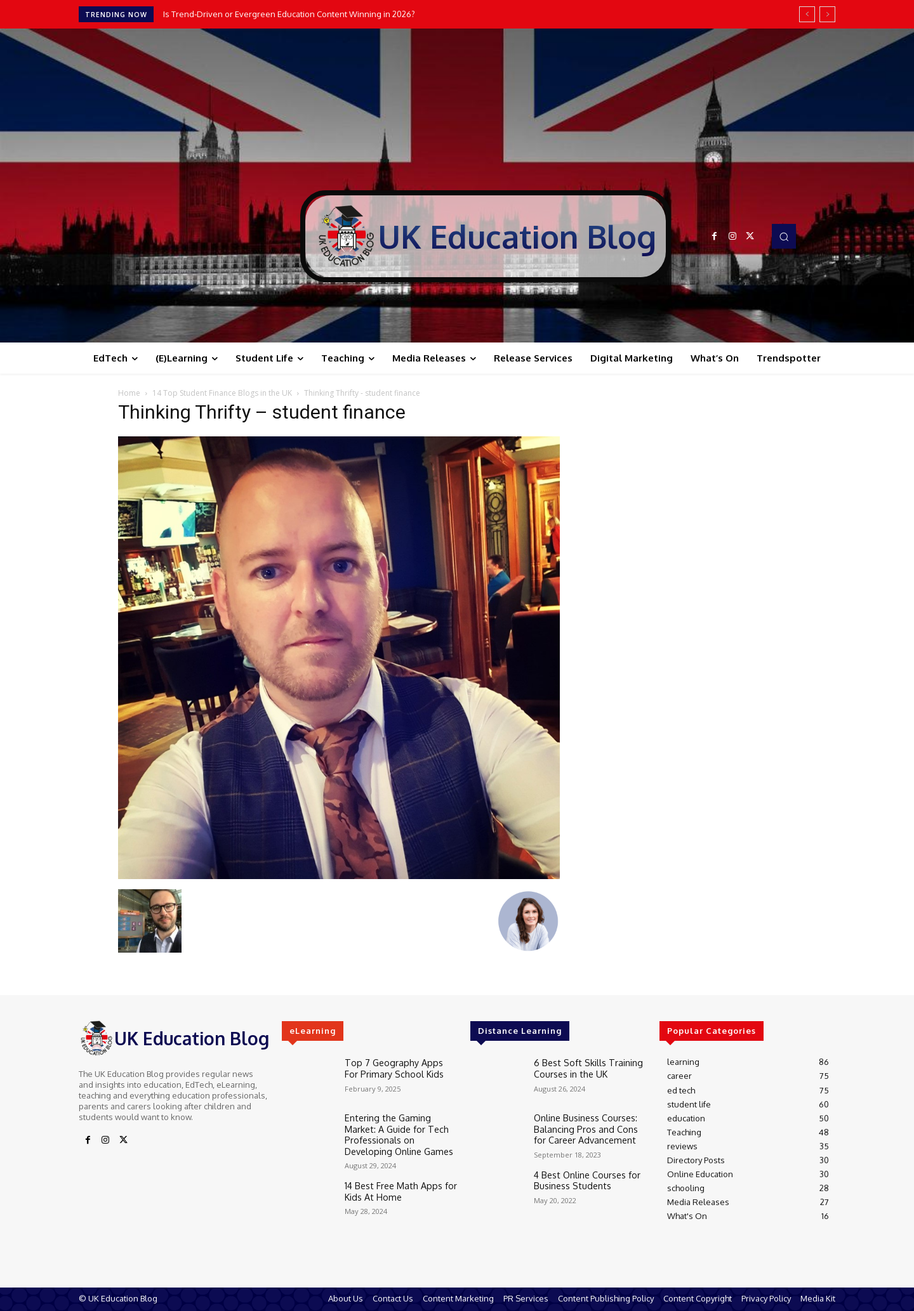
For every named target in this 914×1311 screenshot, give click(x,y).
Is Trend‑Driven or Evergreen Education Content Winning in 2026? (289, 14)
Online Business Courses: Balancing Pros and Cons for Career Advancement (587, 1127)
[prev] (807, 14)
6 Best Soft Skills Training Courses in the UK (582, 1067)
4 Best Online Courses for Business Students (583, 1176)
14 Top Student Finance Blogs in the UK (222, 393)
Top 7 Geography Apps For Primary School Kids (395, 1067)
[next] (827, 14)
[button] (784, 236)
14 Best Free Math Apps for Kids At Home (394, 1185)
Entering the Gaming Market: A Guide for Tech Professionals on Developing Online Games (401, 1132)
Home (129, 393)
